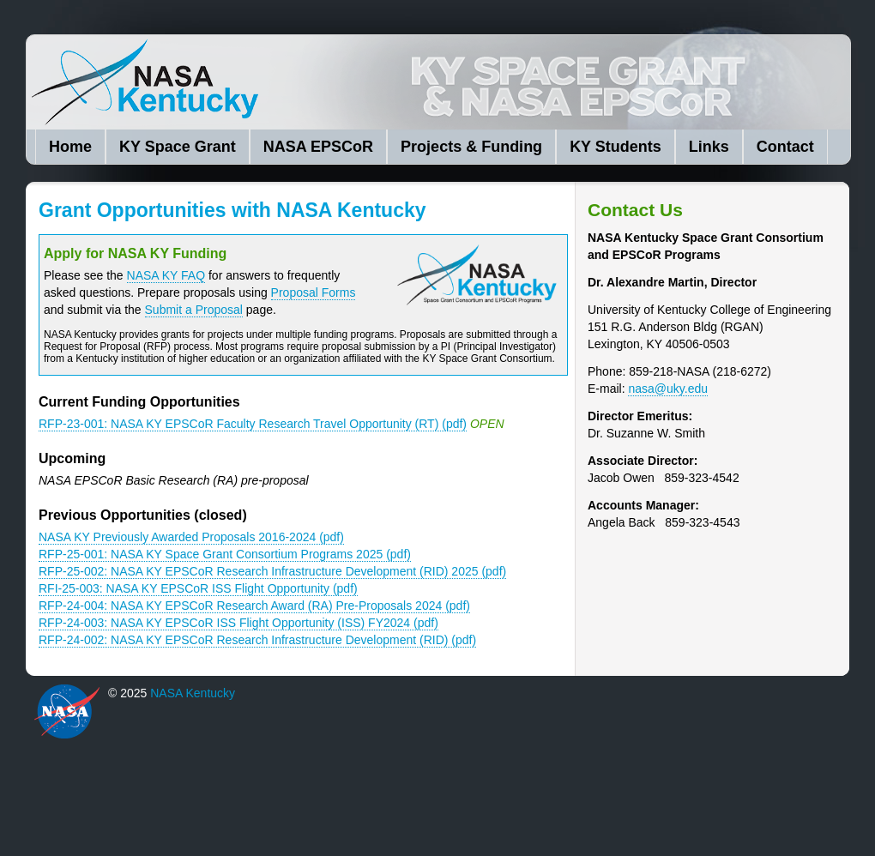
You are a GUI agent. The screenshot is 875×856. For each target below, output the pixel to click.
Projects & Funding (471, 146)
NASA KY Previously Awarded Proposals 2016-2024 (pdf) (191, 537)
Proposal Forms (313, 292)
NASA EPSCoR (318, 146)
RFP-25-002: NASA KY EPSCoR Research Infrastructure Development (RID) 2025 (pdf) (272, 571)
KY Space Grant (177, 146)
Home (70, 146)
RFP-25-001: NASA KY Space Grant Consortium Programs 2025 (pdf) (225, 554)
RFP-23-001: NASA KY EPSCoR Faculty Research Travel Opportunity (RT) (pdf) (253, 424)
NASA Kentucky (293, 82)
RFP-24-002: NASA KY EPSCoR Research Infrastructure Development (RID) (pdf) (257, 640)
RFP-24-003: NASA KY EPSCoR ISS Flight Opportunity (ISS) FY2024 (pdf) (238, 623)
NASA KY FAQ (166, 275)
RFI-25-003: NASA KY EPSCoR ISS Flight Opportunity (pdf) (198, 588)
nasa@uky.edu (668, 388)
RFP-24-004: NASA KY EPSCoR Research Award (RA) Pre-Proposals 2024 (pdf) (254, 605)
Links (709, 146)
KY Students (615, 146)
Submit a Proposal (194, 309)
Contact (785, 146)
